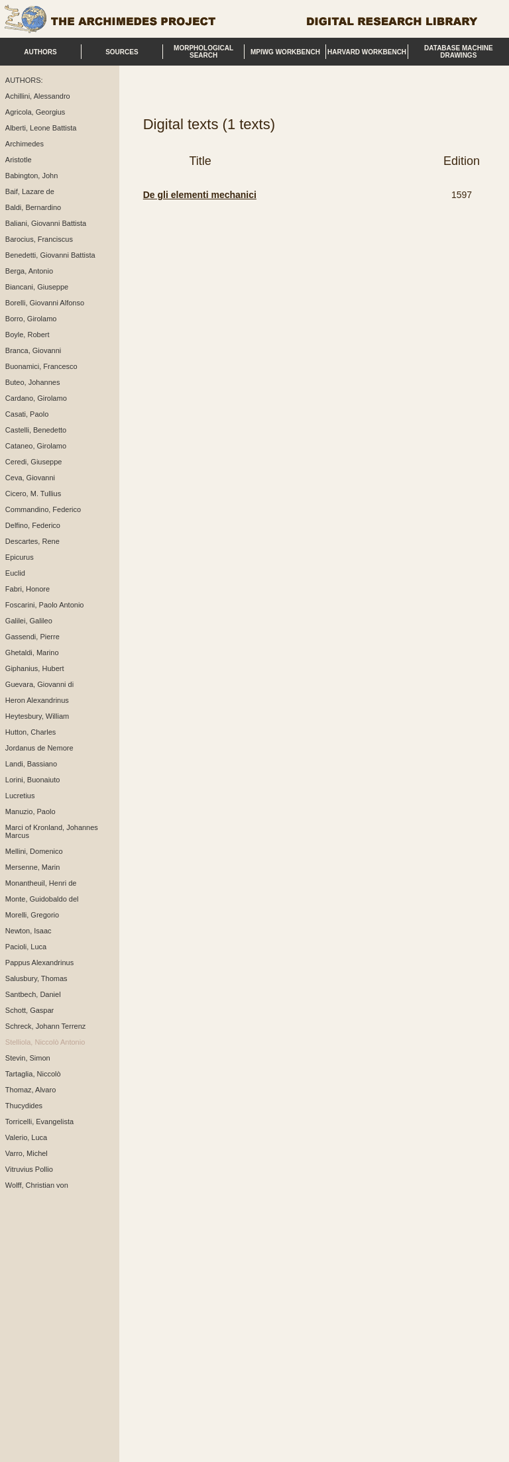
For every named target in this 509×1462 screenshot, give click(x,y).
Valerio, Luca (26, 1137)
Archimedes (24, 144)
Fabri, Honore (27, 589)
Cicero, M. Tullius (33, 493)
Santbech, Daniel (33, 994)
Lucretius (20, 796)
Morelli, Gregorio (32, 915)
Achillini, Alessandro (37, 96)
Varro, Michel (26, 1153)
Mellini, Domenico (34, 851)
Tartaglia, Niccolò (33, 1074)
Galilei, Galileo (28, 621)
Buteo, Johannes (32, 382)
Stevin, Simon (27, 1058)
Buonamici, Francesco (41, 366)
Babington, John (31, 176)
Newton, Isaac (28, 931)
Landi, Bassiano (31, 764)
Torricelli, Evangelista (39, 1121)
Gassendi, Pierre (32, 637)
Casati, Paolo (26, 414)
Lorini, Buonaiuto (32, 780)
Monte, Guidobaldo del (42, 899)
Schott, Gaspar (29, 1010)
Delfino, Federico (32, 525)
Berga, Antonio (29, 271)
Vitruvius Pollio (29, 1169)
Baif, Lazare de (29, 191)
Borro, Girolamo (31, 319)
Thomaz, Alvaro (30, 1090)
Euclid (15, 573)
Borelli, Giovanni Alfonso (44, 303)
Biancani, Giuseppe (36, 287)
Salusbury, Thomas (36, 978)
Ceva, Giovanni (30, 478)
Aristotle (18, 160)
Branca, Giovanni (33, 350)
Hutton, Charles (30, 732)
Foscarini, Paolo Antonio (44, 605)
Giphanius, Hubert (34, 668)
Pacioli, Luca (25, 947)
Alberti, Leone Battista (41, 128)
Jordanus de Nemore (39, 748)
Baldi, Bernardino (33, 207)
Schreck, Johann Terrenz (45, 1026)
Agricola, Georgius (35, 112)
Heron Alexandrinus (37, 700)
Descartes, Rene (32, 541)
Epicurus (19, 557)
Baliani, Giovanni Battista (45, 223)
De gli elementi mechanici (199, 194)
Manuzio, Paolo (30, 811)
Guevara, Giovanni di (39, 684)
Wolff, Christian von (36, 1185)
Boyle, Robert (27, 335)
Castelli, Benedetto (35, 430)
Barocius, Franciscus (39, 239)
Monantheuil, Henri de (41, 883)
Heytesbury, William (37, 716)
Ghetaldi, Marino (32, 652)
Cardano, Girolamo (36, 398)
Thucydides (23, 1106)
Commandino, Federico (43, 509)
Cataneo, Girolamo (35, 446)
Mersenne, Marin (32, 867)
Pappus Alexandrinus (39, 962)
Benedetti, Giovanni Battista (50, 255)
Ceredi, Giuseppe (33, 462)
